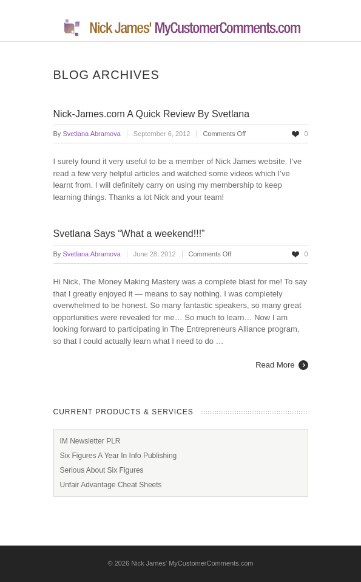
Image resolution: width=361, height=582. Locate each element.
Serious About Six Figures (102, 470)
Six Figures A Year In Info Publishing (118, 455)
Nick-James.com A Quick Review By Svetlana (151, 114)
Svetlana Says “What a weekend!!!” (129, 233)
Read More (274, 364)
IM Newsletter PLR (90, 441)
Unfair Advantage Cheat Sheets (111, 485)
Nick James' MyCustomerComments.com (192, 563)
